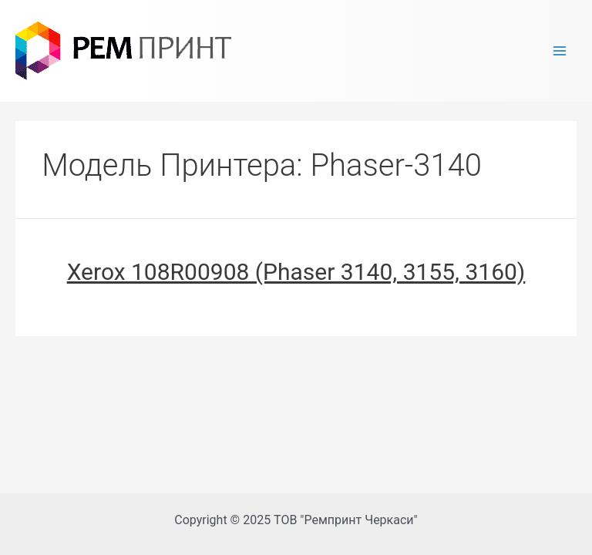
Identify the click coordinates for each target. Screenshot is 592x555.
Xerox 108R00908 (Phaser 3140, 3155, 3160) (296, 271)
